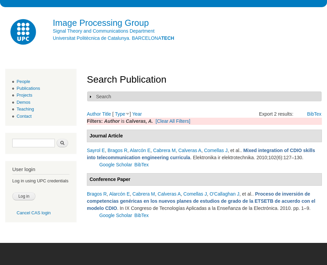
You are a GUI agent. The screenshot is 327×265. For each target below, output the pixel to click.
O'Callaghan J (224, 194)
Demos (23, 102)
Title (106, 114)
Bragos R (117, 150)
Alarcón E (140, 150)
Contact (24, 116)
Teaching (25, 109)
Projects (24, 95)
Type (120, 114)
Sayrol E (96, 150)
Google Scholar (115, 164)
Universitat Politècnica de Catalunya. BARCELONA (113, 38)
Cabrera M (164, 150)
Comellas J (216, 150)
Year (137, 114)
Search (103, 96)
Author (94, 114)
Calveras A (189, 150)
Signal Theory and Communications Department (104, 31)
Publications (28, 88)
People (23, 81)
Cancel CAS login (34, 212)
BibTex (314, 114)
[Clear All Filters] (173, 121)
